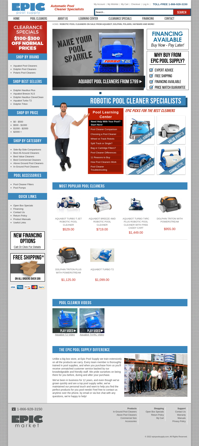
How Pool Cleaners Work (103, 162)
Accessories (131, 421)
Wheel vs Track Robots (102, 138)
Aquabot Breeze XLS (24, 93)
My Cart (124, 4)
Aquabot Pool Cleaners (25, 65)
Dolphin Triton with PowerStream (170, 220)
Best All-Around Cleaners (26, 153)
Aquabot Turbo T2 (102, 269)
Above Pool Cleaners (127, 415)
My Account (99, 4)
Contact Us (19, 212)
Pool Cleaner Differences (103, 152)
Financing (148, 19)
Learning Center (88, 19)
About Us (63, 19)
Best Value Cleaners (23, 156)
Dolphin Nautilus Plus (24, 90)
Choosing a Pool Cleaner (103, 134)
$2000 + (17, 131)
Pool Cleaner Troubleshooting (99, 168)
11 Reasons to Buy (100, 157)
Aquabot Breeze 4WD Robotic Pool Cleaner (102, 221)
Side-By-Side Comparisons (27, 149)
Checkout (135, 4)
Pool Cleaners (38, 19)
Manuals (182, 418)
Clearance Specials (120, 19)
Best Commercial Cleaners (27, 160)
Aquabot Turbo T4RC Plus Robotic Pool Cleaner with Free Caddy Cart (136, 223)
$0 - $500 (18, 121)
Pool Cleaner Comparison (104, 129)
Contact (169, 19)
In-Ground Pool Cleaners (26, 166)
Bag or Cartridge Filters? (103, 148)
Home (16, 19)
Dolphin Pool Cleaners (24, 69)
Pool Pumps (19, 187)
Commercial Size (128, 418)
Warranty (181, 415)
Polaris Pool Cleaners (24, 72)
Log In (146, 4)
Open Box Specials (23, 205)
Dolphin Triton (20, 104)
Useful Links (19, 222)
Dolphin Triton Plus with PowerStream (68, 271)
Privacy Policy (179, 421)
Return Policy (20, 215)
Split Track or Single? (101, 143)
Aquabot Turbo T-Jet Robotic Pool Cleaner (68, 221)
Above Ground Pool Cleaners (28, 163)
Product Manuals (22, 219)
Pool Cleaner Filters (23, 184)
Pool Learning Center (106, 114)
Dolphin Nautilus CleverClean (28, 97)
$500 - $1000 (20, 125)
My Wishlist (112, 4)
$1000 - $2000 (20, 128)
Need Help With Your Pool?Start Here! (105, 123)
